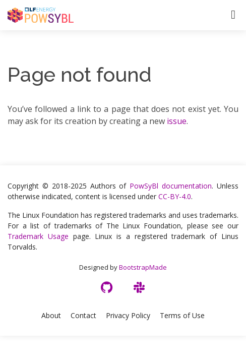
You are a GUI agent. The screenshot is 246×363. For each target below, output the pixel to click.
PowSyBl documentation (171, 186)
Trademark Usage (38, 236)
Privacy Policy (128, 315)
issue (177, 121)
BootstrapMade (143, 267)
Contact (83, 315)
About (51, 315)
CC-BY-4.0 (174, 196)
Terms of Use (182, 315)
